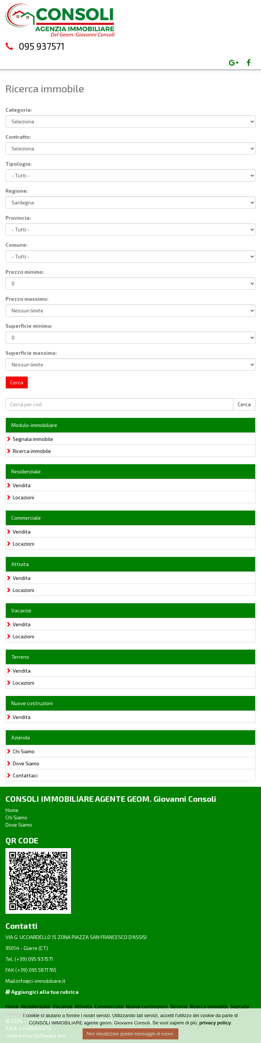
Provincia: (18, 218)
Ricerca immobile (28, 451)
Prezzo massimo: (26, 299)
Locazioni (20, 497)
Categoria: (18, 110)
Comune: (16, 245)
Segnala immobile (29, 439)
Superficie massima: (31, 353)
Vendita (18, 485)
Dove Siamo (22, 763)
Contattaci (21, 775)
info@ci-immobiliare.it (41, 981)
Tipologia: (18, 164)
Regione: (16, 191)
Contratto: (18, 137)
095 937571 (41, 46)
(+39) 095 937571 (33, 959)
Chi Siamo (20, 751)
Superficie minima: (28, 326)
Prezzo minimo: (24, 272)
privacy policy (215, 1022)
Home (12, 810)
